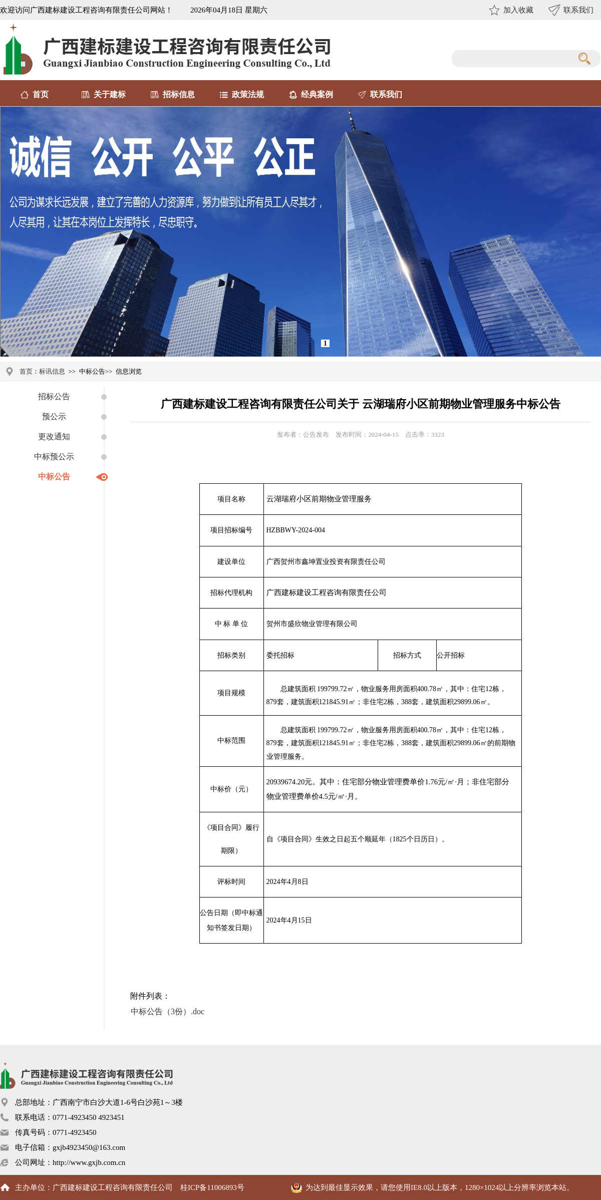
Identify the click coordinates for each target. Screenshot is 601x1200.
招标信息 (179, 94)
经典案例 (317, 94)
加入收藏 (518, 10)
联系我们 (578, 10)
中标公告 (54, 476)
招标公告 (54, 396)
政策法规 (248, 94)
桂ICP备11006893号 (212, 1187)
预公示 (54, 416)
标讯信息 (52, 371)
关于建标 (110, 94)
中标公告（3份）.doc (167, 1011)
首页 (41, 94)
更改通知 (54, 436)
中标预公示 (54, 456)
